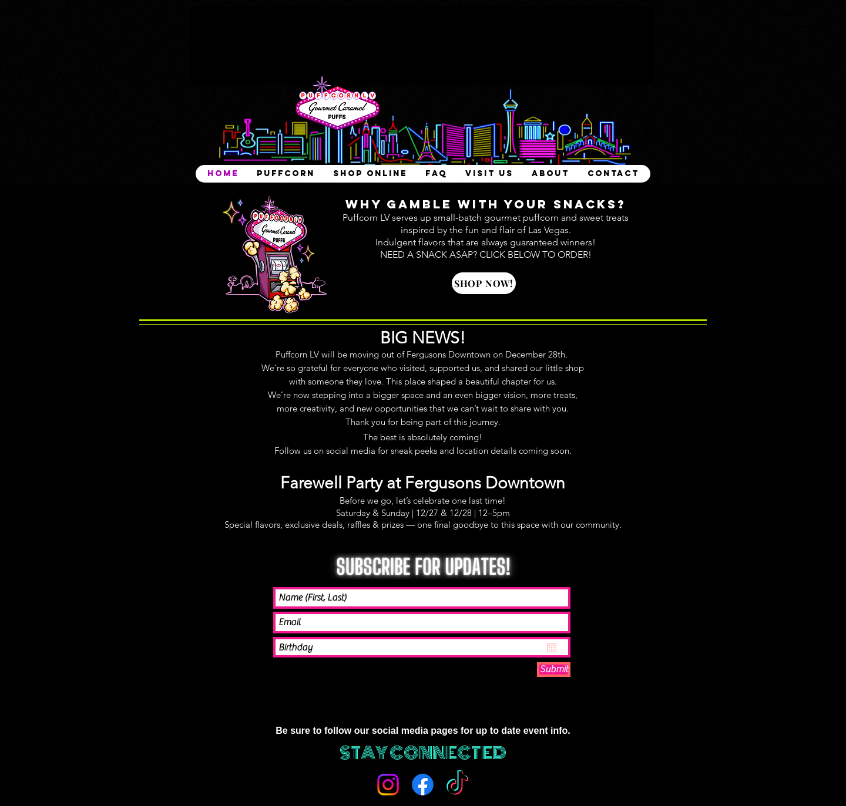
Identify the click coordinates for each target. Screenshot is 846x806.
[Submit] (553, 669)
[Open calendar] (551, 647)
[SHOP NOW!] (484, 283)
